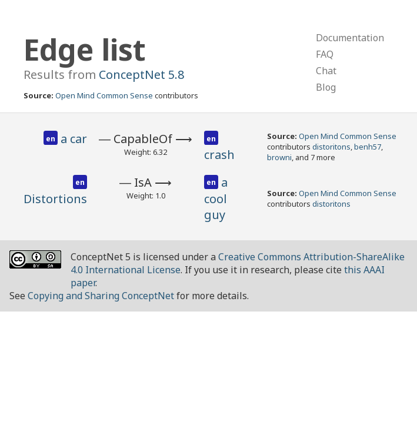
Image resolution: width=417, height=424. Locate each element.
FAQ (324, 54)
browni (279, 157)
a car (74, 139)
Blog (326, 87)
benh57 (367, 146)
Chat (326, 70)
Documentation (350, 37)
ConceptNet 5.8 (141, 74)
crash (219, 155)
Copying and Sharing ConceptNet (101, 295)
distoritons (331, 146)
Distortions (55, 199)
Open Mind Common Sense (104, 95)
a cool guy (216, 198)
